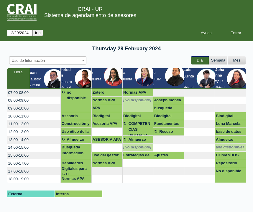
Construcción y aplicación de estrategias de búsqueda (76, 124)
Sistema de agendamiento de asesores (90, 15)
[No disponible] (137, 100)
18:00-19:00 (18, 179)
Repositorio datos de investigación (228, 164)
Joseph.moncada (167, 101)
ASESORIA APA (106, 139)
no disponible (76, 95)
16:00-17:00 (18, 163)
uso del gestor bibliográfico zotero (105, 156)
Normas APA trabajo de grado (103, 101)
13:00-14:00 (18, 140)
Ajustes (161, 155)
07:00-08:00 (18, 92)
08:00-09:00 (18, 100)
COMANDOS (227, 155)
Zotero (98, 92)
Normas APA (134, 92)
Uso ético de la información (75, 132)
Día (200, 60)
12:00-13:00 (18, 132)
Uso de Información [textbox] (28, 60)
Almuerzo (75, 139)
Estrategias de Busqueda (136, 156)
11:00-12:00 (18, 124)
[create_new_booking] (45, 93)
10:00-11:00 (18, 116)
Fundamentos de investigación (166, 124)
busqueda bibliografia (164, 109)
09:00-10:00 (18, 108)
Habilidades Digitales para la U (74, 168)
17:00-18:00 (18, 171)
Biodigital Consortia (132, 117)
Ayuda (206, 33)
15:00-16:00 (18, 155)
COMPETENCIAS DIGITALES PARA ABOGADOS (140, 128)
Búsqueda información (72, 150)
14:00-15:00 (18, 147)
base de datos (229, 131)
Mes (237, 60)
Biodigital (101, 116)
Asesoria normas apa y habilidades (74, 117)
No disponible (228, 171)
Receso (166, 131)
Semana (218, 60)
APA (96, 108)
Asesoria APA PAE (104, 124)
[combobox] (47, 60)
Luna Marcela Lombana (228, 124)
